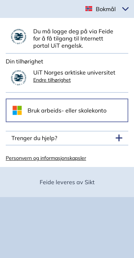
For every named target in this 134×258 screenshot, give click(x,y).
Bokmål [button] (106, 9)
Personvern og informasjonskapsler (46, 158)
